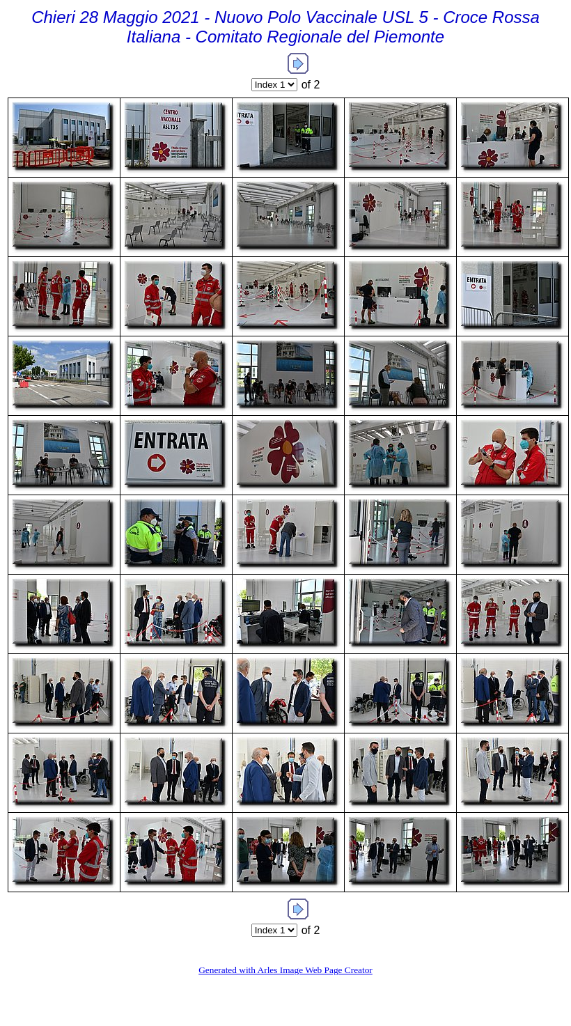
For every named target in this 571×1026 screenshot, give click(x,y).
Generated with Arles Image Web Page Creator (285, 970)
